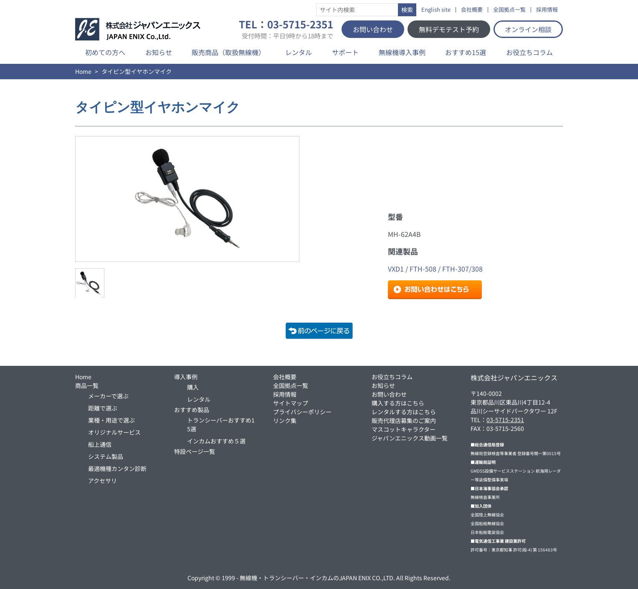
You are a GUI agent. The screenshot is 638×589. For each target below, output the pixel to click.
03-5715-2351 (505, 419)
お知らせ (158, 52)
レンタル (298, 52)
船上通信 (99, 444)
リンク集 (284, 420)
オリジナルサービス (114, 432)
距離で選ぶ (102, 408)
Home (83, 71)
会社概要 (472, 10)
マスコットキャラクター (403, 429)
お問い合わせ (373, 29)
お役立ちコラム (529, 52)
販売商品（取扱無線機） (228, 52)
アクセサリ (102, 480)
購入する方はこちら (398, 403)
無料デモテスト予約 (449, 29)
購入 (193, 387)
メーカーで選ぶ (108, 396)
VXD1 (396, 269)
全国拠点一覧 (509, 10)
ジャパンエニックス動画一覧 (410, 438)
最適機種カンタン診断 (117, 468)
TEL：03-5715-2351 (286, 29)
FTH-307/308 (462, 269)
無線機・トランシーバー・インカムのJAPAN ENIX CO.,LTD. (317, 578)
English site (436, 10)
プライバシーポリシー (302, 412)
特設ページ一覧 (194, 451)
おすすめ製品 (191, 409)
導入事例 (185, 377)
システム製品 (105, 456)
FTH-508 (423, 269)
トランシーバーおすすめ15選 (221, 424)
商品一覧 (87, 385)
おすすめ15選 (465, 52)
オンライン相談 (528, 29)
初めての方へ (105, 52)
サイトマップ (290, 403)
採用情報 (547, 10)
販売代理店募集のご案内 (404, 420)
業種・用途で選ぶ (111, 420)
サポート (345, 52)
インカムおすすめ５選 (216, 441)
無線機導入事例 (402, 52)
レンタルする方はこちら (404, 412)
